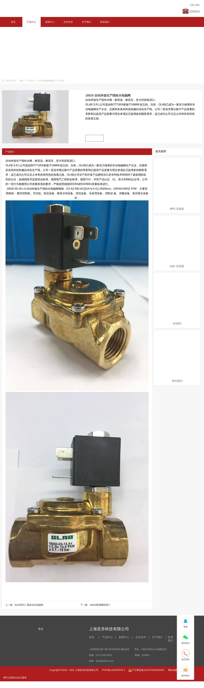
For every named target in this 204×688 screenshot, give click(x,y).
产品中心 (31, 22)
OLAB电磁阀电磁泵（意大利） (52, 80)
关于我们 (86, 22)
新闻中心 (49, 22)
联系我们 (105, 22)
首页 (13, 22)
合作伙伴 (68, 22)
